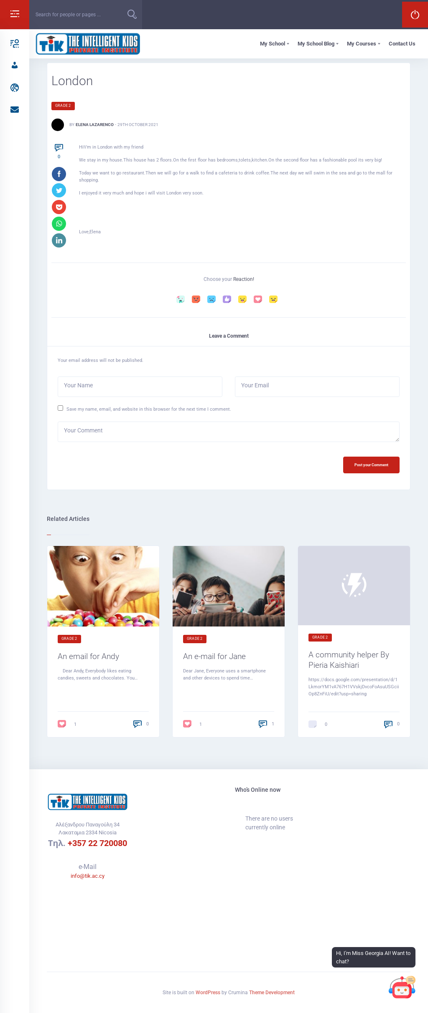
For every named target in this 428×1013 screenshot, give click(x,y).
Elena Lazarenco (95, 124)
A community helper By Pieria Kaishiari (348, 662)
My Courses (361, 43)
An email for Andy (88, 658)
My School (272, 43)
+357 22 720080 (97, 843)
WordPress (208, 992)
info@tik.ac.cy (87, 876)
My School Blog (316, 43)
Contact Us (402, 43)
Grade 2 (63, 106)
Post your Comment (369, 466)
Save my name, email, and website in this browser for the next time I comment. (148, 410)
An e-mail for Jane (214, 658)
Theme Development (272, 992)
